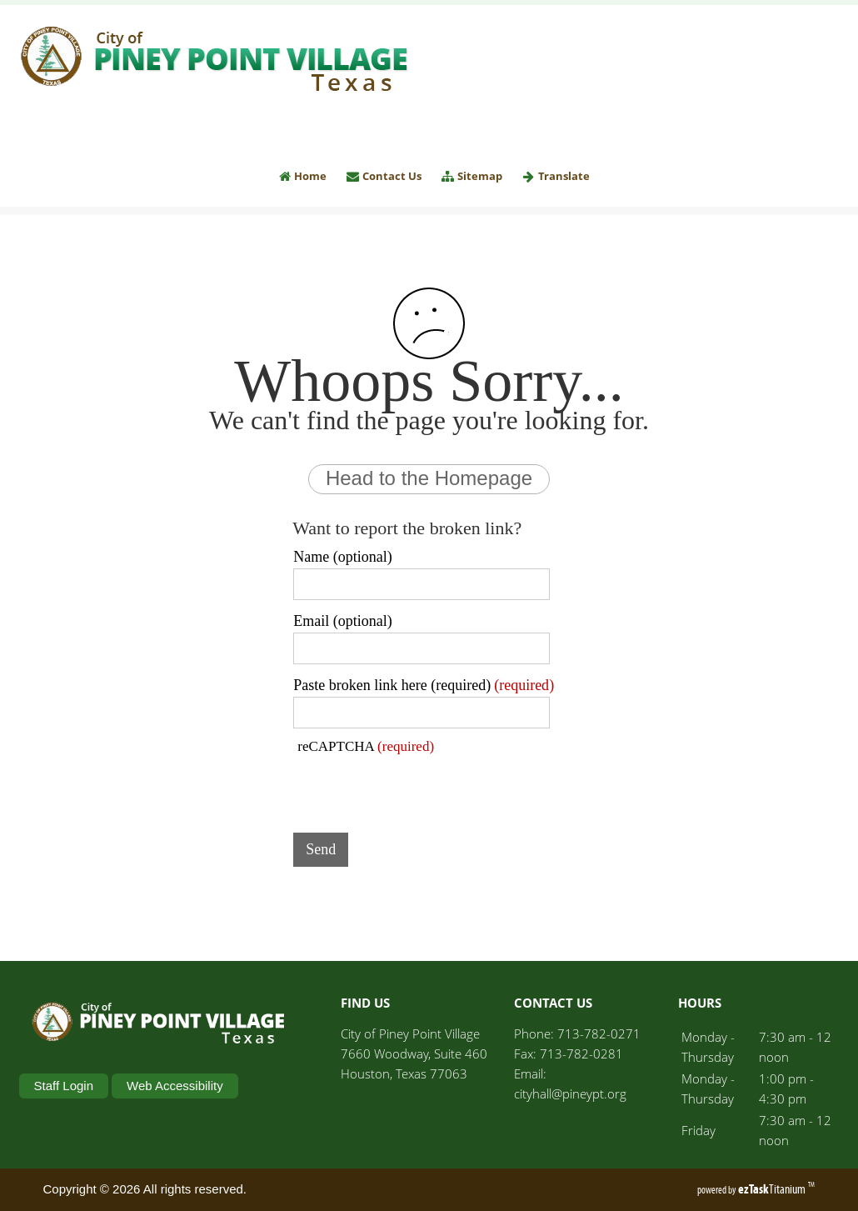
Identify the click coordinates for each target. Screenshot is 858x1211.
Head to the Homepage (429, 478)
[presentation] (419, 787)
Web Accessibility (175, 1085)
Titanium (773, 1189)
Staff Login (63, 1085)
